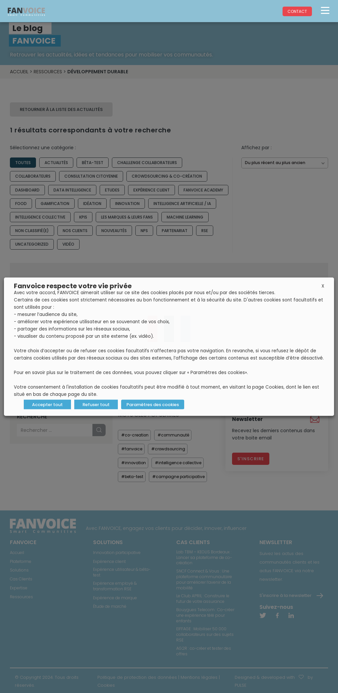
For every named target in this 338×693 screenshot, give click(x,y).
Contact (297, 11)
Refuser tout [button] (96, 404)
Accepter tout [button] (47, 404)
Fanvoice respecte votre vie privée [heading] (73, 285)
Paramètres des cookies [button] (152, 404)
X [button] (322, 286)
